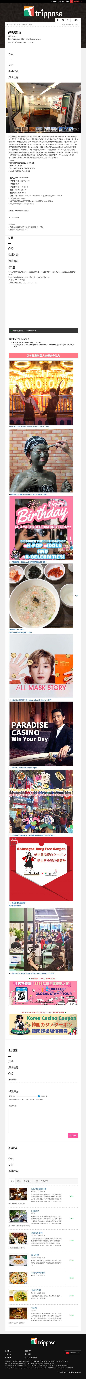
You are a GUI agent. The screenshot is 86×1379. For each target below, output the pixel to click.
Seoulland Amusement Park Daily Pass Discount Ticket (29, 427)
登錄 (67, 1)
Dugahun (35, 1211)
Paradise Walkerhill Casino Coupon (24, 768)
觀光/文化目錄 (27, 24)
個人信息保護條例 (31, 1357)
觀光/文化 (27, 1181)
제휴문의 (8, 1354)
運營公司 (8, 1351)
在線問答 (28, 1351)
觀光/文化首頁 (15, 24)
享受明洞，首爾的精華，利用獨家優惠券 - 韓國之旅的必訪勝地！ (33, 835)
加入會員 (61, 1)
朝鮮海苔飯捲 (37, 1233)
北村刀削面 (36, 1290)
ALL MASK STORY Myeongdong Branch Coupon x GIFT (31, 700)
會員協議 (8, 1357)
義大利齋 (35, 1255)
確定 (71, 1136)
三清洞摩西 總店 (38, 1273)
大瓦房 (34, 1308)
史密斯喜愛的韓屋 (38, 1189)
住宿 (36, 1181)
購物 (19, 1181)
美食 (12, 1181)
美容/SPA (44, 1181)
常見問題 (28, 1354)
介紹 (10, 248)
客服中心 (54, 1)
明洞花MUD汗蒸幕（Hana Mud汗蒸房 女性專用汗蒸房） (29, 494)
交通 (10, 65)
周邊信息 (13, 77)
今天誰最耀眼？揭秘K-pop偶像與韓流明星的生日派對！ (28, 562)
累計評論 (13, 71)
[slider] (39, 1096)
